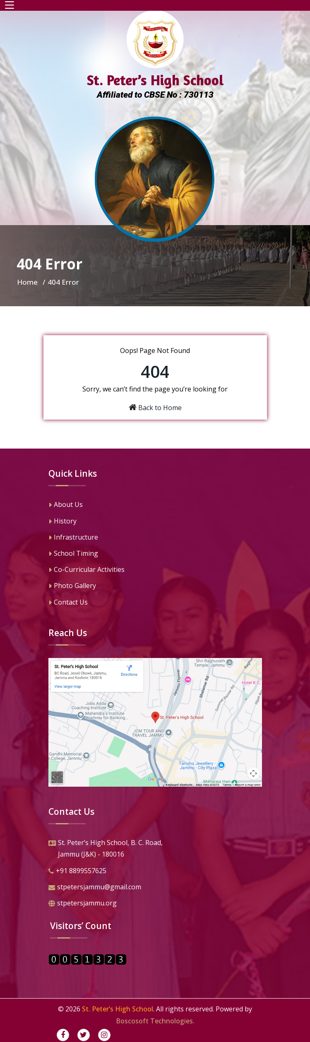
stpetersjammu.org (82, 903)
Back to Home (160, 407)
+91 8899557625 (77, 871)
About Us (65, 505)
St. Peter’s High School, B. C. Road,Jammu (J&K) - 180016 (105, 849)
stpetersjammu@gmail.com (94, 887)
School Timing (73, 554)
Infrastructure (73, 538)
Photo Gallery (72, 586)
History (62, 521)
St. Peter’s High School (117, 1008)
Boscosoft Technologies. (155, 1020)
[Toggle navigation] (9, 5)
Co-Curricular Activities (86, 570)
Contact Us (68, 603)
